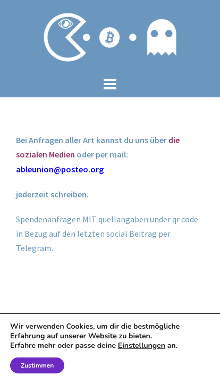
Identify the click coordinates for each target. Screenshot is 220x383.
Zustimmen (37, 365)
